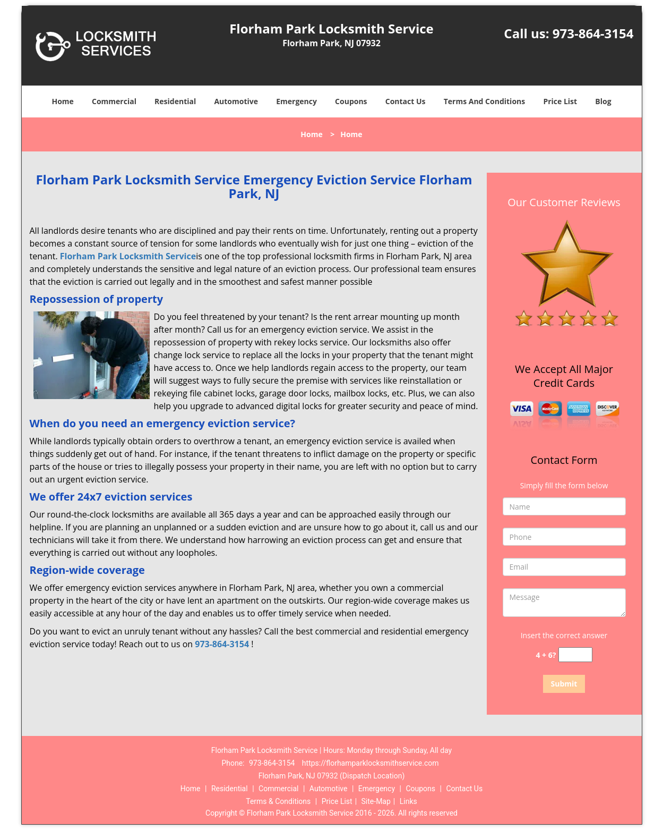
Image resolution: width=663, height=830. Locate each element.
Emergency (296, 101)
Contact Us (405, 101)
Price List (560, 101)
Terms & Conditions (278, 801)
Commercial (114, 101)
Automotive (236, 101)
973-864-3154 (593, 33)
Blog (603, 101)
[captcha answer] (575, 655)
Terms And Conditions (485, 101)
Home (62, 101)
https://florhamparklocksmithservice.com (370, 763)
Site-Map (376, 801)
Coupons (351, 101)
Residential (175, 101)
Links (408, 801)
